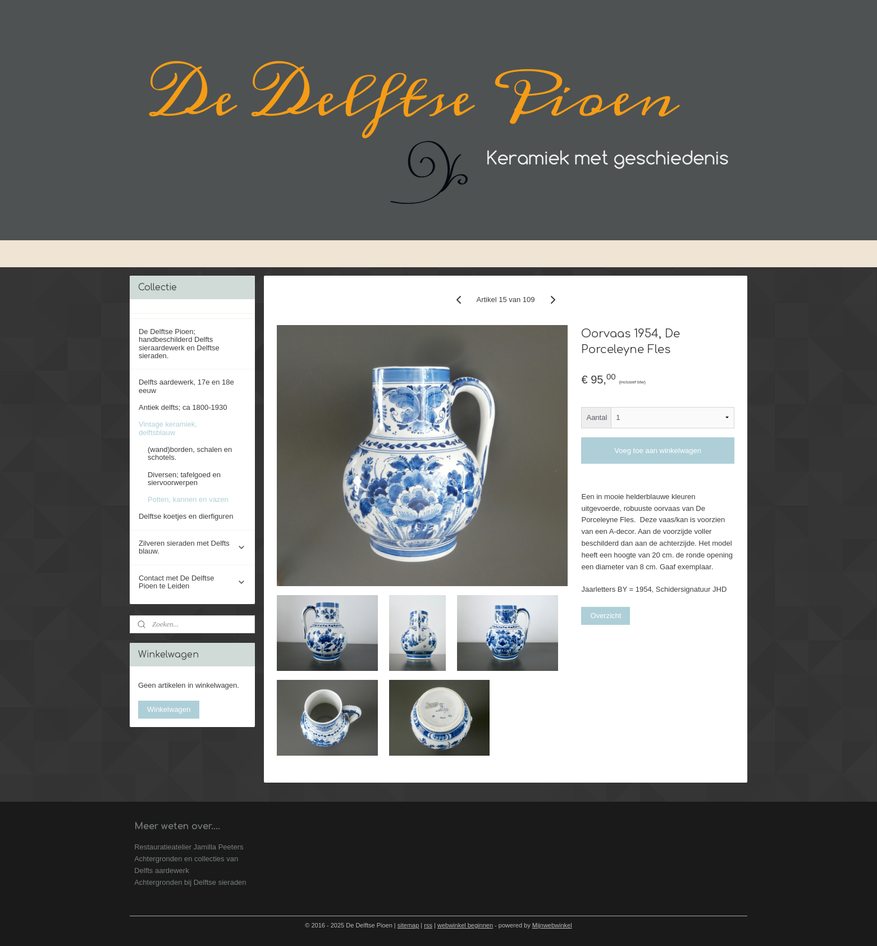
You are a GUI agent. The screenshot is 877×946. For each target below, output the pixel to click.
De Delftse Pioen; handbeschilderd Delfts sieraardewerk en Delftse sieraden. (179, 343)
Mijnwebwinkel (552, 925)
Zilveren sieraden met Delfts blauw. (192, 547)
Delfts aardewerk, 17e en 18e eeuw (186, 386)
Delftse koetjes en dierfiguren (186, 516)
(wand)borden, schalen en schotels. (190, 453)
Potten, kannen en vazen (188, 499)
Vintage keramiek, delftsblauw (192, 428)
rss (428, 925)
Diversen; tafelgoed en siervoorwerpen (184, 478)
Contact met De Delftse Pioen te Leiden (192, 582)
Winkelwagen (168, 709)
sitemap (408, 925)
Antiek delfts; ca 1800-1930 (183, 407)
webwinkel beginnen (465, 925)
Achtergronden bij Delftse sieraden (190, 882)
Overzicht (606, 615)
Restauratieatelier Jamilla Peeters (188, 847)
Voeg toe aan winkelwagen (657, 450)
